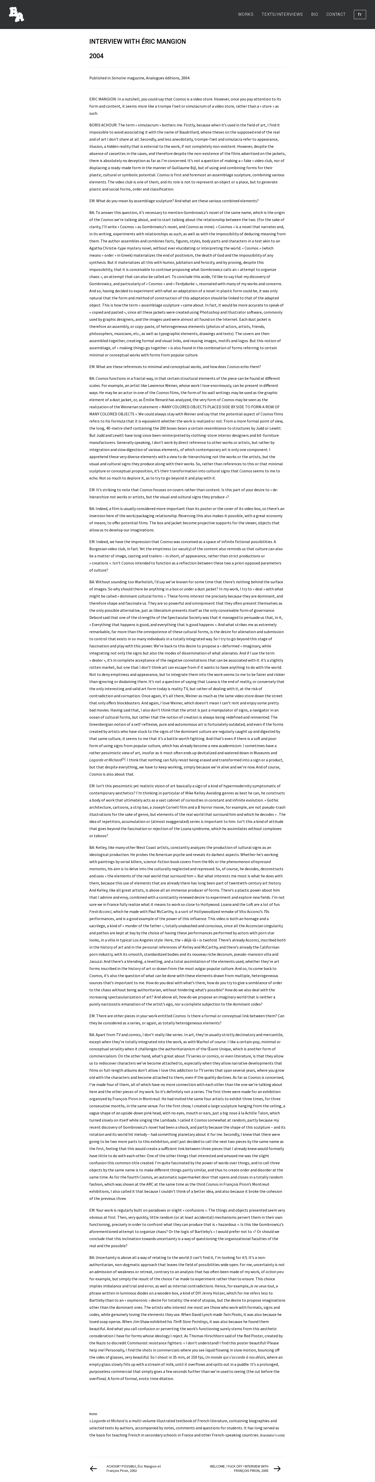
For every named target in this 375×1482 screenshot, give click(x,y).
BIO (314, 14)
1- (90, 1421)
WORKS (246, 14)
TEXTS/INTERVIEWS (282, 14)
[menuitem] (247, 14)
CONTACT (336, 14)
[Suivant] (246, 1468)
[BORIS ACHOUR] (16, 14)
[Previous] (128, 1468)
